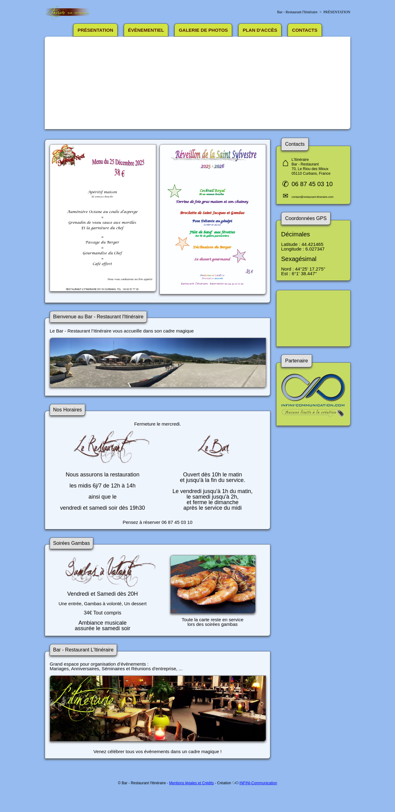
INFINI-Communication (258, 783)
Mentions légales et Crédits (191, 783)
